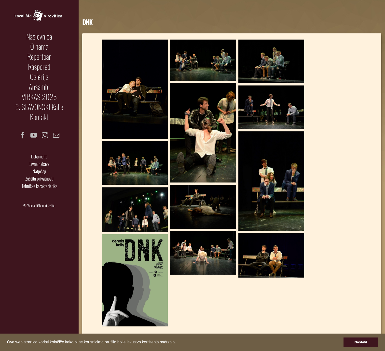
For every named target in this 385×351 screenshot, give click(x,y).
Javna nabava (39, 163)
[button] (178, 342)
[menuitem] (39, 36)
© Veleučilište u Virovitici (39, 205)
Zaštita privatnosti (39, 178)
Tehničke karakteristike (39, 186)
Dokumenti (39, 156)
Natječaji (39, 171)
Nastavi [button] (361, 342)
